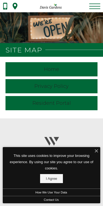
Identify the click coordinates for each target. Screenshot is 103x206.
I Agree (51, 179)
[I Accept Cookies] (96, 151)
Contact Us (51, 199)
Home (51, 69)
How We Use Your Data (51, 192)
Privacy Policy (51, 86)
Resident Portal (51, 103)
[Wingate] (51, 144)
